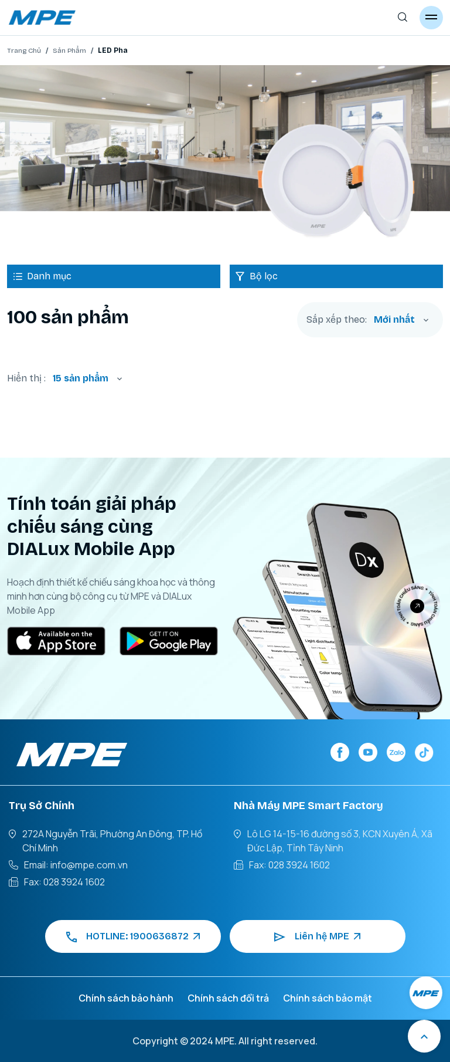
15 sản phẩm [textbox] (80, 378)
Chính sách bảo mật (327, 998)
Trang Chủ (24, 50)
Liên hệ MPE (317, 936)
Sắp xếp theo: (336, 319)
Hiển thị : (26, 378)
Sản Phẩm (69, 50)
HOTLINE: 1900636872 (133, 936)
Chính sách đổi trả (228, 998)
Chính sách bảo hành (126, 998)
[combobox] (401, 320)
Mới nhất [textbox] (394, 319)
